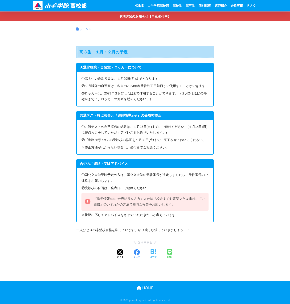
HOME (139, 5)
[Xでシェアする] (120, 254)
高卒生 (190, 5)
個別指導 (205, 5)
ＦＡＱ (251, 5)
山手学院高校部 (158, 5)
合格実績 (237, 5)
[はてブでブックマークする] (153, 254)
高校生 (177, 5)
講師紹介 (221, 5)
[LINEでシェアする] (169, 254)
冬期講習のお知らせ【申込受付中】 (145, 16)
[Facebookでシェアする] (136, 254)
